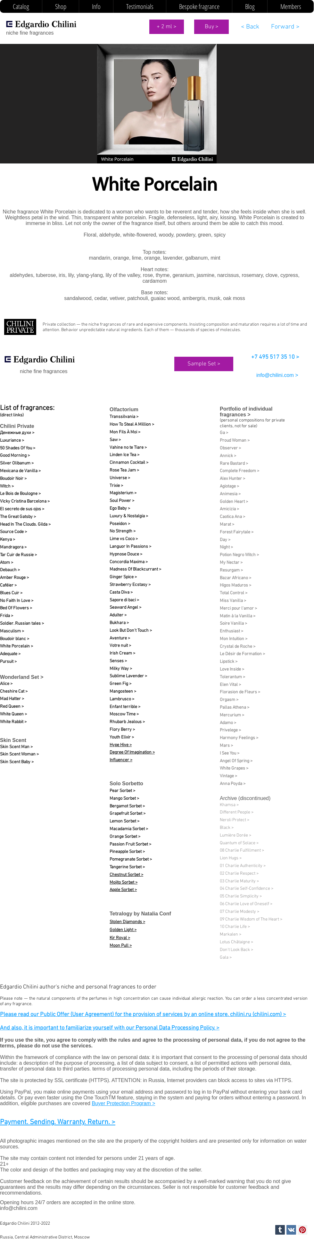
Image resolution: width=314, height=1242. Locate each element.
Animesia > (230, 494)
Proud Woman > (235, 440)
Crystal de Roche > (237, 646)
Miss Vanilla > (233, 601)
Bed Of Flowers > (16, 608)
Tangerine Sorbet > (127, 867)
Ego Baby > (120, 508)
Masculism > (12, 631)
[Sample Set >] (203, 364)
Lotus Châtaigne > (236, 942)
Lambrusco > (122, 699)
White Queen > (13, 714)
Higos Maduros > (235, 585)
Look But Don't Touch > (131, 630)
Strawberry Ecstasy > (130, 585)
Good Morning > (15, 455)
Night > (226, 547)
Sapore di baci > (124, 600)
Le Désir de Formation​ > (242, 654)
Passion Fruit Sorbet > (130, 844)
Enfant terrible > (125, 707)
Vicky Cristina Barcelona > (25, 501)
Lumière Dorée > (235, 835)
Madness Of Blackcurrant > (135, 569)
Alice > (6, 684)
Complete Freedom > (239, 471)
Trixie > (116, 485)
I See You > (229, 753)
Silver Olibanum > (17, 463)
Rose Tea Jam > (124, 470)
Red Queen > (12, 706)
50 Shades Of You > (17, 448)
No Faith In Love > (16, 601)
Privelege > (230, 730)
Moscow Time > (124, 714)
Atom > (6, 562)
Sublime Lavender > (128, 676)
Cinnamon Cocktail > (129, 462)
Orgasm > (229, 700)
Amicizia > (229, 509)
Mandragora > (13, 547)
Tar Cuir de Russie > (18, 555)
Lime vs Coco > (124, 539)
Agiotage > (229, 486)
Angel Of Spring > (236, 761)
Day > (225, 540)
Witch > (7, 486)
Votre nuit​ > (120, 645)
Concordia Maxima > (129, 562)
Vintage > (228, 776)
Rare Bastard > (234, 463)
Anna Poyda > (232, 784)
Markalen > (230, 934)
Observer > (230, 448)
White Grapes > (234, 768)
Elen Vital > (230, 685)
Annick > (228, 456)
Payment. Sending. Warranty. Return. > (57, 1122)
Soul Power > (122, 501)
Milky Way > (121, 668)
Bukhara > (119, 623)
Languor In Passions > (130, 546)
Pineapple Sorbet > (127, 851)
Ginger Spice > (123, 577)
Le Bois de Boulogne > (20, 493)
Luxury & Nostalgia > (129, 516)
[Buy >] (211, 27)
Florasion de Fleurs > (240, 692)
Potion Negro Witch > (239, 555)
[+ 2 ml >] (166, 27)
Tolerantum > (232, 677)
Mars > (226, 745)
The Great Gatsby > (18, 517)
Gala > (226, 957)
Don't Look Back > (236, 950)
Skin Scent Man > (16, 747)
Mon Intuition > (233, 639)
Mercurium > (232, 715)
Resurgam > (231, 570)
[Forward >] (285, 27)
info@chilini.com (18, 1208)
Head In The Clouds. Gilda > (25, 524)
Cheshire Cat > (14, 691)
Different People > (236, 812)
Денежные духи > (17, 433)
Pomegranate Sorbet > (131, 859)
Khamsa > (229, 805)
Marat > (227, 524)
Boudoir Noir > (13, 478)
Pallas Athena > (234, 707)
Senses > (118, 661)
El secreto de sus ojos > (22, 509)
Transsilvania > (124, 417)
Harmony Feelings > (239, 738)
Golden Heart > (234, 501)
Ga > (224, 433)
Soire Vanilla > (233, 623)
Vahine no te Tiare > (128, 447)
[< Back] (250, 27)
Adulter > (118, 615)
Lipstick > (228, 661)
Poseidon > (120, 524)
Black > (227, 827)
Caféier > (8, 585)
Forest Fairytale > (236, 532)
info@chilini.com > (277, 375)
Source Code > (13, 532)
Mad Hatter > (12, 699)
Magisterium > (123, 493)
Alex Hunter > (232, 478)
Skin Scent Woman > (19, 754)
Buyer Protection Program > (123, 1103)
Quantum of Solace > (239, 843)
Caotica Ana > (232, 517)
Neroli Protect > (234, 820)
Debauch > (10, 570)
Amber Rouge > (14, 577)
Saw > (115, 440)
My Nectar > (231, 562)
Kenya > (7, 539)
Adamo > (228, 723)
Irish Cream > (122, 653)
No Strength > (123, 531)
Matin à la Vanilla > (237, 616)
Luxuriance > (12, 440)
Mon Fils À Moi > (125, 432)
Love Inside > (232, 669)
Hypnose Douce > (126, 554)
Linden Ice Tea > (124, 455)
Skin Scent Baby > (17, 762)
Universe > (120, 478)
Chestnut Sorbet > (126, 875)
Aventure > (120, 638)
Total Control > (233, 593)
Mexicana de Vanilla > (20, 471)
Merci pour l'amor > (238, 608)
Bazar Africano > (235, 578)
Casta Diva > (121, 592)
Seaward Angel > (125, 607)
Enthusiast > (231, 631)
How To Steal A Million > (132, 424)
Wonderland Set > (21, 677)
